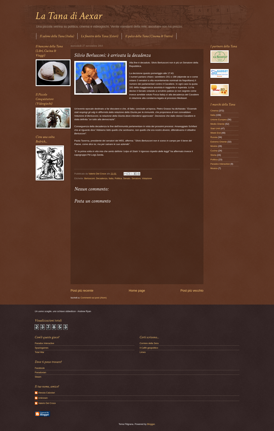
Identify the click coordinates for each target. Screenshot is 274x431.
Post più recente (82, 290)
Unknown (43, 398)
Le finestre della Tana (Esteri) (99, 36)
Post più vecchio (192, 290)
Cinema (214, 110)
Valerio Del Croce (47, 403)
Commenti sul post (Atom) (94, 297)
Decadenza (101, 178)
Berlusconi (89, 178)
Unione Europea (218, 119)
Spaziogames (41, 347)
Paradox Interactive (220, 164)
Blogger (151, 424)
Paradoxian (40, 372)
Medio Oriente (217, 124)
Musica (214, 168)
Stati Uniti (215, 128)
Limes (143, 352)
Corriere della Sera (149, 343)
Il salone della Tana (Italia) (57, 36)
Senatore (136, 178)
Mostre (213, 146)
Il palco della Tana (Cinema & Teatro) (149, 36)
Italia (111, 178)
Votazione (147, 178)
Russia (213, 137)
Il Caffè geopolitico (149, 347)
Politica (118, 178)
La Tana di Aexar (69, 16)
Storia (213, 155)
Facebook (40, 368)
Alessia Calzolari (46, 392)
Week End (215, 133)
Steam (38, 376)
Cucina (213, 150)
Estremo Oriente (218, 141)
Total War (39, 352)
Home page (137, 290)
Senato (126, 178)
